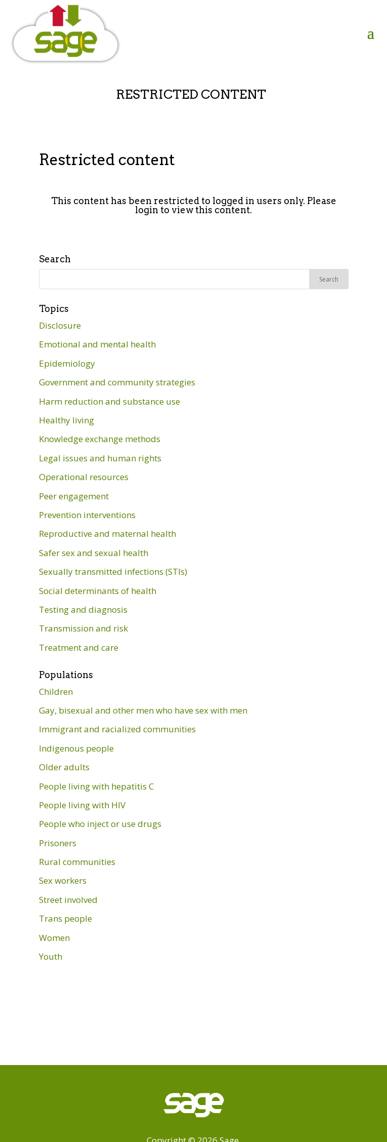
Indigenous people (76, 748)
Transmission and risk (83, 628)
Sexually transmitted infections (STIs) (113, 571)
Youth (50, 956)
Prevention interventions (87, 515)
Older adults (64, 767)
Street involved (68, 899)
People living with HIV (82, 805)
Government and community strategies (117, 382)
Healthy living (66, 420)
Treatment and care (78, 647)
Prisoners (57, 843)
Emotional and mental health (97, 344)
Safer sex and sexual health (93, 553)
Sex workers (63, 880)
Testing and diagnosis (83, 609)
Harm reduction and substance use (109, 401)
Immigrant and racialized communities (117, 729)
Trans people (65, 918)
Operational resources (83, 477)
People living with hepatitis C (96, 786)
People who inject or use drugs (100, 824)
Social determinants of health (97, 591)
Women (54, 937)
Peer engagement (74, 496)
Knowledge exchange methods (99, 439)
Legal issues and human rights (100, 458)
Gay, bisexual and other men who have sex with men (143, 710)
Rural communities (77, 862)
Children (56, 691)
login (146, 210)
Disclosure (60, 325)
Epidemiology (67, 363)
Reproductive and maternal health (107, 533)
